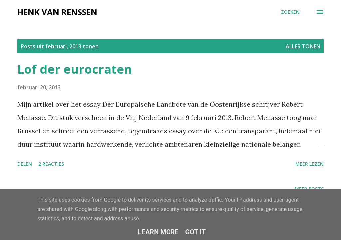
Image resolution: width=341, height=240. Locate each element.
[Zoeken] (290, 12)
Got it (195, 232)
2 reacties (51, 164)
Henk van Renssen (57, 11)
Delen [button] (24, 164)
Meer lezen (309, 164)
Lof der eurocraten (74, 69)
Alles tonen (303, 46)
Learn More (158, 232)
